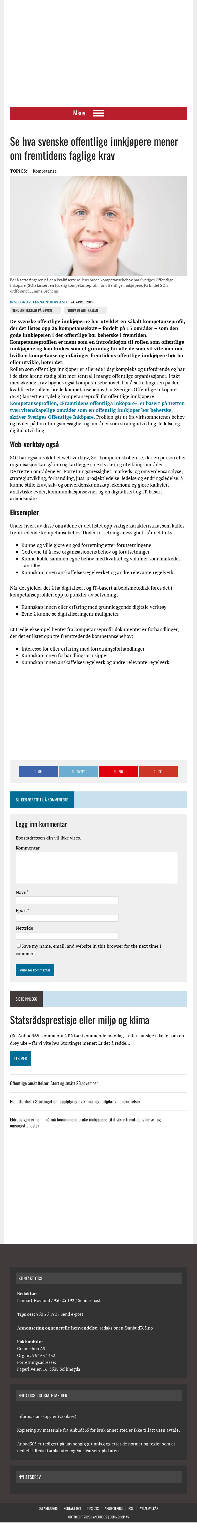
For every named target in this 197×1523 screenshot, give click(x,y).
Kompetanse (45, 171)
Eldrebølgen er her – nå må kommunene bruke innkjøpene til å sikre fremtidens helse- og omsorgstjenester (85, 1123)
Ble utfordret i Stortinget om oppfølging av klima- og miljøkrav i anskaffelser (75, 1102)
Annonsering (113, 1509)
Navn (21, 893)
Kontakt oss (72, 1509)
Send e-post (89, 1301)
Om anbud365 (48, 1509)
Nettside (24, 929)
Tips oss (93, 1509)
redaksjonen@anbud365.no (126, 1328)
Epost (21, 911)
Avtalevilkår (149, 1509)
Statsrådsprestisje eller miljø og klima (79, 1020)
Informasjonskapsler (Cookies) (46, 1417)
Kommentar (28, 849)
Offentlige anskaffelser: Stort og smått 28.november (54, 1083)
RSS (131, 1509)
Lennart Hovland (50, 303)
